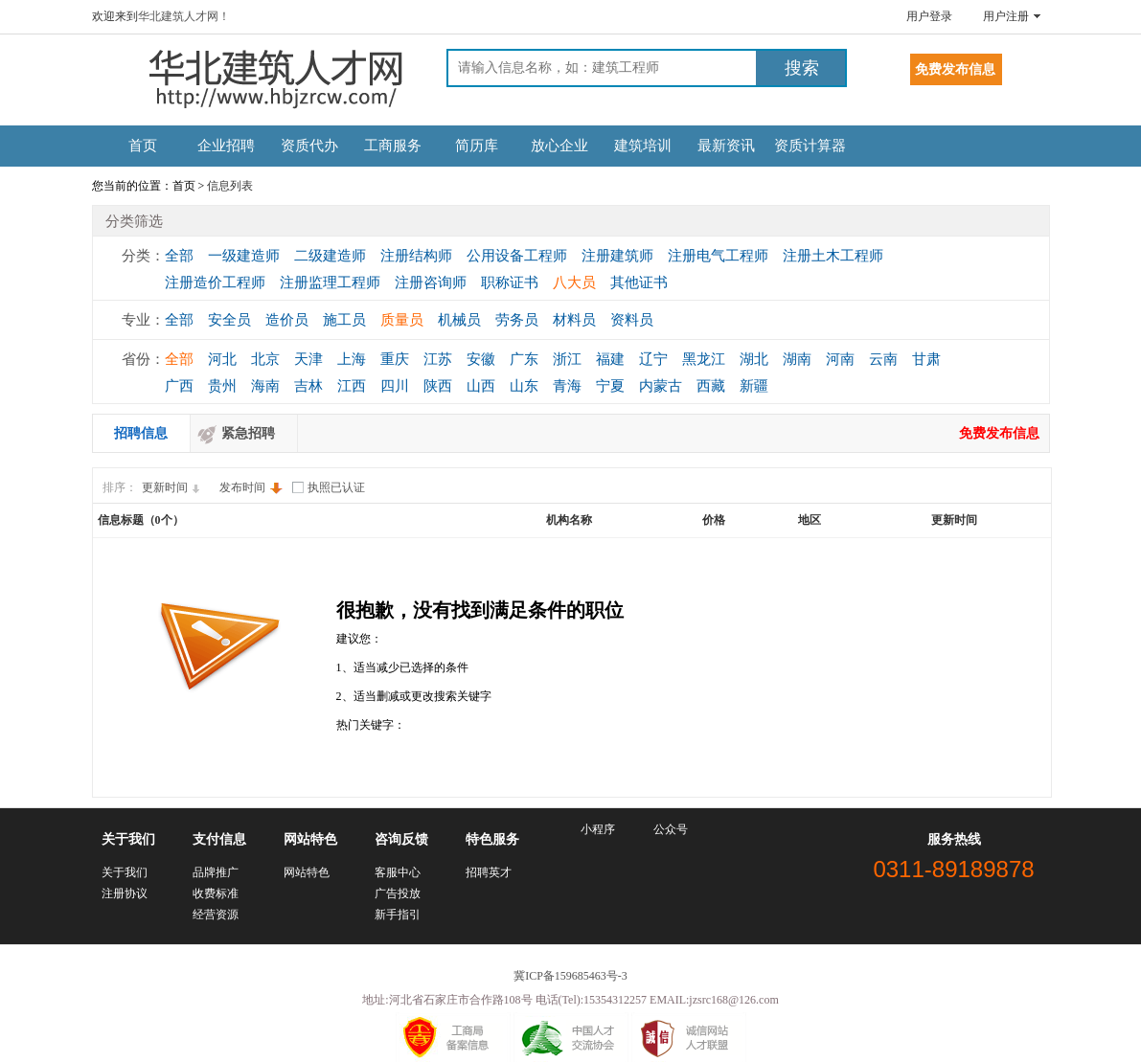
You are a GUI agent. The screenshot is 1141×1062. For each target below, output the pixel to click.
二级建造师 (330, 255)
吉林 (308, 386)
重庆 (394, 359)
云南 (883, 359)
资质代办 (309, 145)
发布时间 (251, 487)
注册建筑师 (617, 255)
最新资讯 (726, 145)
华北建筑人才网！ (184, 16)
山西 (481, 386)
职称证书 (509, 282)
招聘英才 (489, 872)
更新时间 (173, 487)
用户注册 (1006, 16)
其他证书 (639, 282)
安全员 (229, 320)
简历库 (476, 145)
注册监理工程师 (330, 282)
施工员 (344, 320)
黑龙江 (703, 359)
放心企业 (559, 145)
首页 (142, 145)
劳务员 (516, 320)
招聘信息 (141, 433)
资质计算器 (810, 145)
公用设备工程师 (517, 255)
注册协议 (125, 893)
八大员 (574, 282)
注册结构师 (416, 255)
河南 (840, 359)
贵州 (222, 386)
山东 (524, 386)
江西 (351, 386)
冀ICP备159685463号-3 (570, 976)
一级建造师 (244, 255)
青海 (567, 386)
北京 (265, 359)
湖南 (797, 359)
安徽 (481, 359)
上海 (351, 359)
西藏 (710, 386)
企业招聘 (226, 145)
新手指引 (398, 914)
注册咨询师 (431, 282)
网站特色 (307, 872)
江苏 (437, 359)
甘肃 (926, 359)
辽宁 (653, 359)
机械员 (459, 320)
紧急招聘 (248, 433)
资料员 (631, 320)
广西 (179, 386)
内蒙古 (660, 386)
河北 (222, 359)
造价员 (286, 320)
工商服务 (393, 145)
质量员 (401, 320)
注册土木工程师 (833, 255)
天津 (308, 359)
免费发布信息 (999, 433)
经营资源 (216, 914)
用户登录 (929, 16)
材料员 (574, 320)
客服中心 (398, 872)
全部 (179, 255)
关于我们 (125, 872)
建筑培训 (643, 145)
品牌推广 (216, 872)
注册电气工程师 (718, 255)
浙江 (567, 359)
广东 (524, 359)
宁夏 (610, 386)
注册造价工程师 (215, 282)
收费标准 (216, 893)
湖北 (754, 359)
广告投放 (398, 893)
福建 (610, 359)
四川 (394, 386)
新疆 (754, 386)
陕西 (437, 386)
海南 (265, 386)
